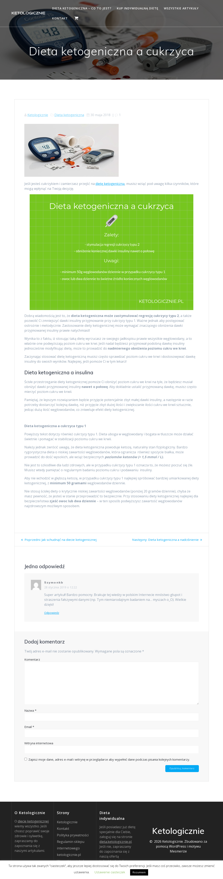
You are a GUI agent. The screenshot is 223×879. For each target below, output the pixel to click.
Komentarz (32, 659)
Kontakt (60, 18)
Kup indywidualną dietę (137, 8)
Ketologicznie (37, 115)
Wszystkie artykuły (181, 8)
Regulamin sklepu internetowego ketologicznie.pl (70, 848)
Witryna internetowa (38, 743)
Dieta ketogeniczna (69, 115)
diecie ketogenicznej (33, 821)
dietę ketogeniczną (110, 183)
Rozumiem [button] (139, 872)
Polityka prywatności (73, 835)
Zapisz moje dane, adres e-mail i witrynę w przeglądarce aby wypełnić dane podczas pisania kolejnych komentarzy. (109, 759)
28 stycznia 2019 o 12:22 (60, 587)
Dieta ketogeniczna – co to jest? (81, 8)
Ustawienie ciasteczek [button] (110, 872)
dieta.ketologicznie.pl (115, 841)
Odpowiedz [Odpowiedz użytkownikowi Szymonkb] (51, 613)
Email (29, 727)
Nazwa (30, 710)
